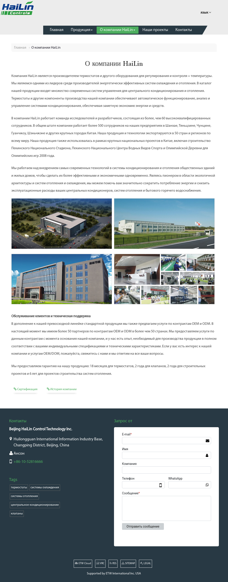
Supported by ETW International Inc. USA (114, 573)
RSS (113, 563)
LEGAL (145, 563)
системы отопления (24, 496)
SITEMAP (128, 563)
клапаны (17, 513)
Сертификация (25, 389)
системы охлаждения (45, 487)
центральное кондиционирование (35, 505)
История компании (62, 389)
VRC (100, 563)
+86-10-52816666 (28, 462)
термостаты (19, 487)
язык (206, 12)
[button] (81, 30)
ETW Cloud (83, 563)
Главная (20, 48)
